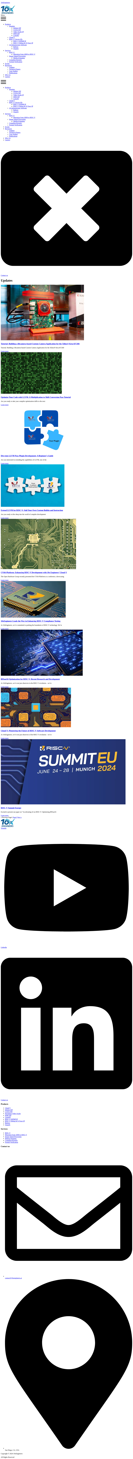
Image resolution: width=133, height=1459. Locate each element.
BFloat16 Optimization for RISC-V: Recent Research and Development (30, 679)
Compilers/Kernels (15, 60)
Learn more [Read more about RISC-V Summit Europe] (5, 815)
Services (8, 50)
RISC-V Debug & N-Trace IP (23, 43)
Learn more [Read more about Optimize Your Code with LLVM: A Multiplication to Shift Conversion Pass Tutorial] (5, 405)
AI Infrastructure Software (18, 45)
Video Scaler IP (18, 32)
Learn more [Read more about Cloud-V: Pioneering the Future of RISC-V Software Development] (5, 738)
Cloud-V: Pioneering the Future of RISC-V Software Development (28, 731)
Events (7, 63)
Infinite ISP (17, 28)
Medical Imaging (19, 58)
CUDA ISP (17, 30)
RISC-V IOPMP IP (19, 41)
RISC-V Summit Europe (11, 808)
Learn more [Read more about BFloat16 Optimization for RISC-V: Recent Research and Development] (5, 687)
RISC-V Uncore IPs (15, 39)
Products (8, 24)
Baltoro (15, 47)
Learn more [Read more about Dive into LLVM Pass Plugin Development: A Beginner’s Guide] (5, 463)
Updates (12, 67)
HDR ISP (16, 34)
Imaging (12, 26)
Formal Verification (15, 62)
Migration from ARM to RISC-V (24, 54)
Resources (8, 65)
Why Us (7, 75)
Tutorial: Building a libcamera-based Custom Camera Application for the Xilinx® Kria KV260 (40, 344)
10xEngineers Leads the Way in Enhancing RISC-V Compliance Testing (30, 621)
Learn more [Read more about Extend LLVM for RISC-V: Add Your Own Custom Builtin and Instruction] (5, 518)
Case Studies (13, 71)
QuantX (16, 49)
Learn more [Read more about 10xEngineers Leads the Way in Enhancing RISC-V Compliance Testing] (5, 629)
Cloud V (12, 37)
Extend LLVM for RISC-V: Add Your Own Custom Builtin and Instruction (32, 510)
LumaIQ (16, 35)
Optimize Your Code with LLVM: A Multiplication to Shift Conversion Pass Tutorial (36, 397)
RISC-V (12, 52)
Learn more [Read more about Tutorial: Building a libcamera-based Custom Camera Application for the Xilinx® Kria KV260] (5, 351)
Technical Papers (14, 69)
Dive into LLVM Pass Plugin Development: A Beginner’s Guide (27, 456)
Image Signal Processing (17, 56)
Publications (13, 73)
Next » (19, 817)
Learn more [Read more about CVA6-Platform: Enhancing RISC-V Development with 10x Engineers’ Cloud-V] (5, 580)
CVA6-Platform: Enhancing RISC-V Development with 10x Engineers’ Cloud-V (34, 572)
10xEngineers (5, 2)
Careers (7, 77)
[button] (66, 18)
